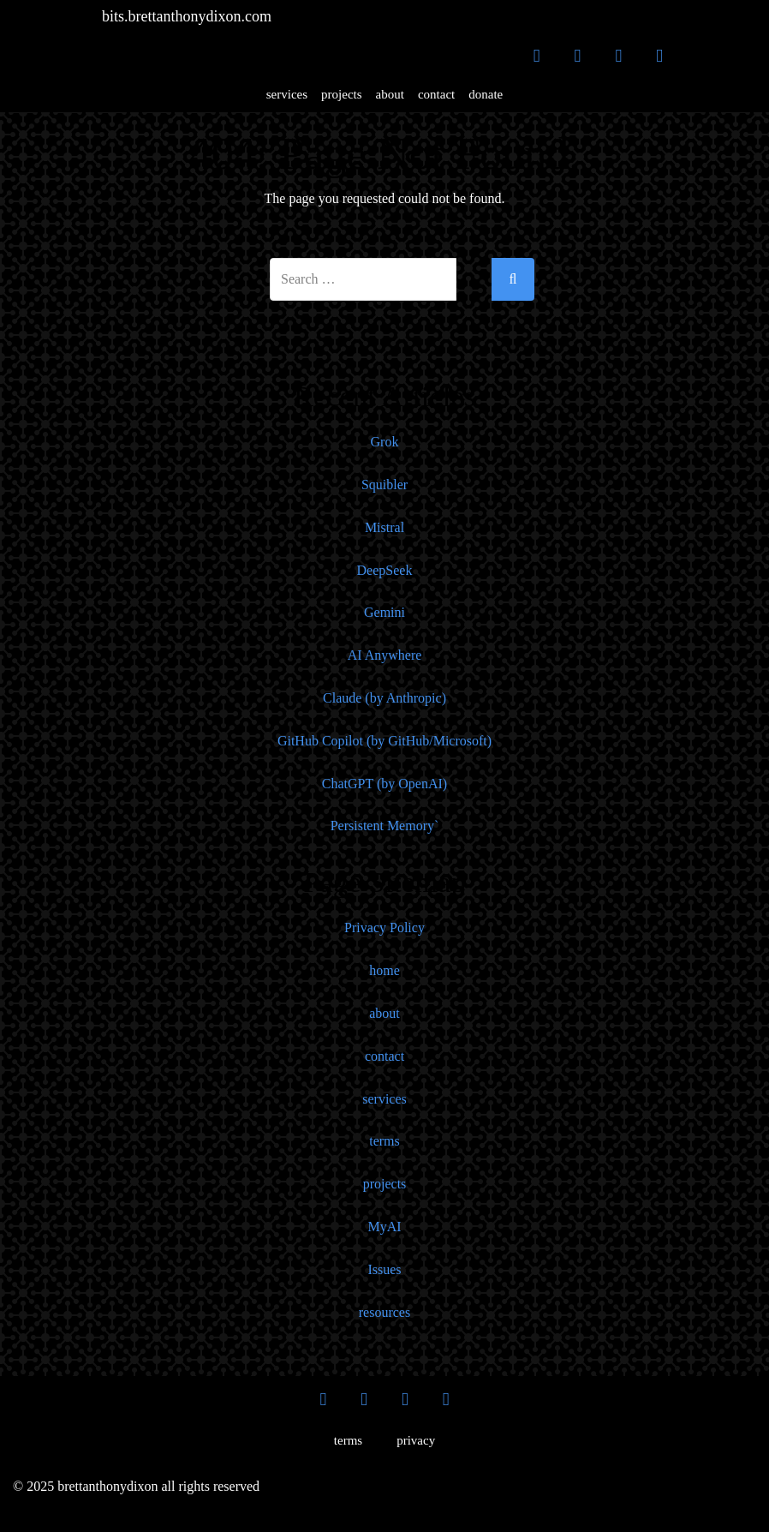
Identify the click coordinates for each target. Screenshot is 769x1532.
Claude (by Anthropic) (384, 698)
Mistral (384, 527)
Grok (385, 441)
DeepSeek (385, 570)
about (390, 94)
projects (341, 94)
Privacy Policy (384, 927)
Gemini (384, 612)
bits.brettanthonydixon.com (186, 17)
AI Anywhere (385, 655)
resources (384, 1312)
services (286, 94)
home (384, 970)
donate (485, 94)
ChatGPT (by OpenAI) (384, 783)
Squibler (384, 484)
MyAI (384, 1226)
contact (436, 94)
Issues (384, 1269)
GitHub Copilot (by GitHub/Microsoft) (384, 740)
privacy (415, 1440)
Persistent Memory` (385, 825)
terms (384, 1141)
